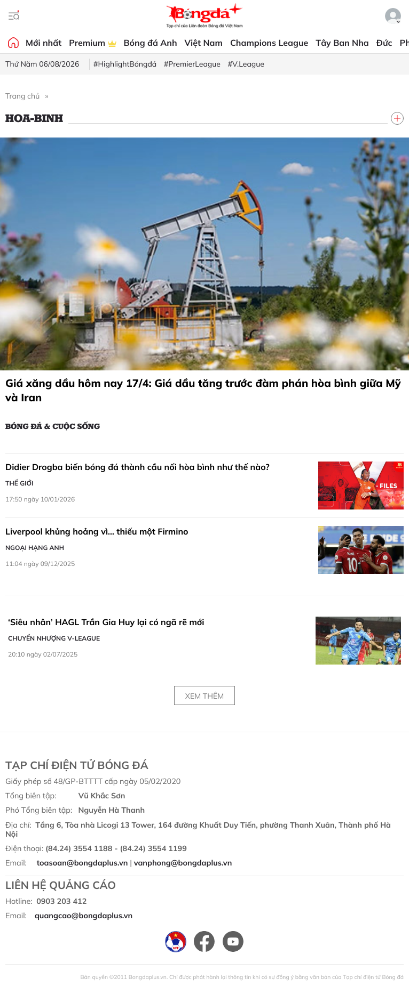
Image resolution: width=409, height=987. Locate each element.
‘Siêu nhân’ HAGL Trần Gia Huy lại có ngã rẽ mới (106, 622)
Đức (384, 42)
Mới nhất (43, 42)
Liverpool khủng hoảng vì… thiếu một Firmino (96, 531)
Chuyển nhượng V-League (54, 638)
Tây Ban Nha (342, 42)
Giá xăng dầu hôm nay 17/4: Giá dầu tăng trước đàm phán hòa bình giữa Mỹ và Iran (203, 390)
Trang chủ (22, 96)
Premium (92, 42)
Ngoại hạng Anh (34, 548)
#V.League (246, 64)
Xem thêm (204, 696)
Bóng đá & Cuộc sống (52, 425)
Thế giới (19, 483)
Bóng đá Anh (150, 42)
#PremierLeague (192, 64)
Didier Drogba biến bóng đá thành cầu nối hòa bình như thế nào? (137, 467)
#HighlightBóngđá (124, 64)
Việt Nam (204, 42)
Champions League (269, 42)
